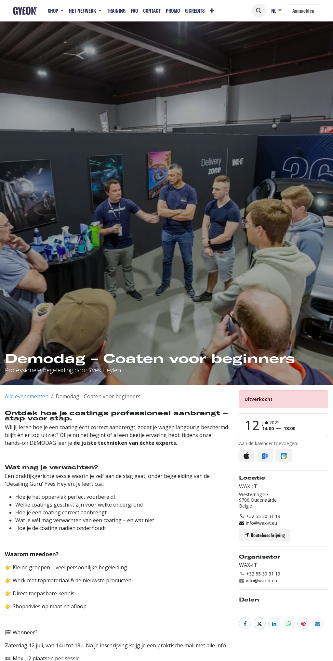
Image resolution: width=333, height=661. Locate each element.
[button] (259, 11)
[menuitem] (55, 11)
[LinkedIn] (274, 623)
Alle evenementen (26, 396)
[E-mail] (318, 623)
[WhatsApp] (289, 623)
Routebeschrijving (265, 535)
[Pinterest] (303, 623)
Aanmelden (303, 10)
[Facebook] (245, 623)
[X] (260, 623)
